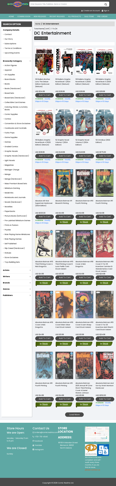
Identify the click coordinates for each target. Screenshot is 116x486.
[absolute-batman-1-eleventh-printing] (63, 222)
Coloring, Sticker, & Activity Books (16, 108)
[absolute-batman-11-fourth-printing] (104, 222)
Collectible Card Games (15, 102)
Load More (74, 414)
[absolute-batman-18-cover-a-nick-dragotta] (84, 283)
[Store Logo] (18, 4)
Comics (8, 119)
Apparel (8, 70)
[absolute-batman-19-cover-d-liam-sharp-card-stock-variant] (84, 344)
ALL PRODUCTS (74, 16)
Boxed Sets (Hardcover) (15, 97)
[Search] (69, 4)
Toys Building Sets (12, 262)
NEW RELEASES (40, 16)
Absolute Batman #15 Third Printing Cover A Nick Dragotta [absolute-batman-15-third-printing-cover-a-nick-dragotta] (44, 264)
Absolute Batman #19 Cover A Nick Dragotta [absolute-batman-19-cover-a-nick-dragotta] (44, 324)
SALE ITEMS (89, 16)
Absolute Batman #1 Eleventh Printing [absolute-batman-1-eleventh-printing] (63, 202)
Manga (8, 174)
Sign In (105, 10)
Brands (6, 283)
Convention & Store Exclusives (17, 123)
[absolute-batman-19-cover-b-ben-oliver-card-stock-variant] (63, 344)
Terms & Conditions (13, 48)
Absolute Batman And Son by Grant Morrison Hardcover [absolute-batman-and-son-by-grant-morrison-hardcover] (105, 385)
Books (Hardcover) (13, 88)
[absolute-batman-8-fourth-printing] (43, 404)
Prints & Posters (11, 225)
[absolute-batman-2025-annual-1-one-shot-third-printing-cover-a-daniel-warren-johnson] (84, 404)
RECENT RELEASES (57, 16)
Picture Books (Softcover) (16, 216)
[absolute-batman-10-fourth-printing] (84, 222)
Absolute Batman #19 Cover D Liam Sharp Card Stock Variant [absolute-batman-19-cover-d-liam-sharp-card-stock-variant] (84, 324)
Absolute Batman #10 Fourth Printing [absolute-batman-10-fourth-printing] (84, 202)
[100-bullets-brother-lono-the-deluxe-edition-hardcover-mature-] (44, 62)
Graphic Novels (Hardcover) (17, 156)
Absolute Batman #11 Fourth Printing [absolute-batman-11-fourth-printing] (104, 202)
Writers (6, 276)
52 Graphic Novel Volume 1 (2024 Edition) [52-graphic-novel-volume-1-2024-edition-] (62, 142)
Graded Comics (11, 146)
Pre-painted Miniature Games (17, 220)
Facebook (38, 441)
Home (37, 24)
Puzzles (8, 229)
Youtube (38, 445)
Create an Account (90, 10)
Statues (8, 253)
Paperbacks (10, 211)
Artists (6, 270)
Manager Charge (12, 169)
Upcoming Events (12, 53)
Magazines (9, 165)
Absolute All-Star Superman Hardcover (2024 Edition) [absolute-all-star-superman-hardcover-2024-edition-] (44, 203)
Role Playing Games (13, 239)
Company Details (11, 30)
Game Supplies (11, 137)
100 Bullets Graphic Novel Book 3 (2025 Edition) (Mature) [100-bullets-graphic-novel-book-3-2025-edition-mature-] (103, 81)
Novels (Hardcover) (13, 202)
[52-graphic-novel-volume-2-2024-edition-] (84, 161)
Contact (8, 34)
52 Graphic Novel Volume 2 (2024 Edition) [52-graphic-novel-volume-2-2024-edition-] (82, 142)
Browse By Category (12, 61)
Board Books (10, 79)
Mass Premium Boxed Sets (16, 183)
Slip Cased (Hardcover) (15, 248)
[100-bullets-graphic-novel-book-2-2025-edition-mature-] (84, 62)
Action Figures (11, 65)
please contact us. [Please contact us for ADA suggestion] (92, 470)
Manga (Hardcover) (13, 179)
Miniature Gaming (12, 188)
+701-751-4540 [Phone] (41, 436)
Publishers (8, 295)
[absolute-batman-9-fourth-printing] (63, 404)
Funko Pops (9, 132)
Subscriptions (10, 43)
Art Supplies (10, 74)
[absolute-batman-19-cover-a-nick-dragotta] (43, 344)
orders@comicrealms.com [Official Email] (46, 432)
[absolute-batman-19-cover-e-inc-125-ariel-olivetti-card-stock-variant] (104, 344)
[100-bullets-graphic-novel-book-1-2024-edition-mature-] (64, 62)
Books (7, 84)
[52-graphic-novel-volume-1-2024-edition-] (64, 161)
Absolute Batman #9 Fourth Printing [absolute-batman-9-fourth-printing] (64, 384)
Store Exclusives (11, 257)
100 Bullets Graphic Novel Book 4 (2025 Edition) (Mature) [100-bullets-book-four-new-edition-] (43, 142)
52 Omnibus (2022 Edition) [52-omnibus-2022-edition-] (103, 141)
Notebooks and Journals (15, 197)
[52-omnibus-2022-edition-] (105, 161)
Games (8, 142)
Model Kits (9, 193)
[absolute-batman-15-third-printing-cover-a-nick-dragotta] (43, 283)
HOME (11, 16)
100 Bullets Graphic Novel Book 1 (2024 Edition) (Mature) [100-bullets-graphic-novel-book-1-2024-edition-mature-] (62, 81)
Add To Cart (44, 95)
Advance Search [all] (41, 38)
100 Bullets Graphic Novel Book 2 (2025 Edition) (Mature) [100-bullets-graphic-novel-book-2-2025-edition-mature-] (83, 81)
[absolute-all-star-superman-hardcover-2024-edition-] (44, 221)
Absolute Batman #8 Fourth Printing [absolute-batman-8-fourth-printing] (43, 384)
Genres (6, 289)
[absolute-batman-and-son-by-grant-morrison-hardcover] (105, 404)
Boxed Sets (9, 93)
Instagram (39, 449)
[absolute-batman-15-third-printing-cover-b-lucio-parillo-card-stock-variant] (63, 283)
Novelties (8, 206)
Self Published (10, 243)
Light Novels (10, 160)
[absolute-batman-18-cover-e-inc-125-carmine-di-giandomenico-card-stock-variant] (104, 283)
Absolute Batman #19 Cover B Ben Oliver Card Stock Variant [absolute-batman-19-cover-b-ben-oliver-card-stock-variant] (64, 324)
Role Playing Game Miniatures (17, 234)
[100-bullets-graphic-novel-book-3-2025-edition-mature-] (105, 62)
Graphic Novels (11, 151)
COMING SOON (23, 16)
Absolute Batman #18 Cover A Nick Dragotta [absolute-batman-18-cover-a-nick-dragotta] (84, 264)
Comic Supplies (11, 114)
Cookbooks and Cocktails (15, 128)
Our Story (9, 39)
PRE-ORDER (102, 16)
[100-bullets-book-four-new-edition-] (44, 161)
